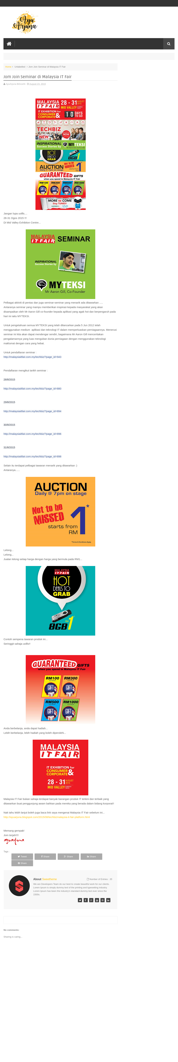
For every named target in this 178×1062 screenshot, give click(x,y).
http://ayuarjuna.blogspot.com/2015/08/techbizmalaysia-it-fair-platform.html (46, 817)
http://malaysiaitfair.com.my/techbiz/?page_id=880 (32, 388)
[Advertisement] (60, 1033)
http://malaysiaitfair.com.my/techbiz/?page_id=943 (32, 356)
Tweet (21, 856)
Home (8, 66)
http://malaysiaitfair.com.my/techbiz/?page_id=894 (32, 411)
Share (42, 856)
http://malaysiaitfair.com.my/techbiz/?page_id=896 (32, 433)
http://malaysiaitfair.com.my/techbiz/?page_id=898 (32, 456)
